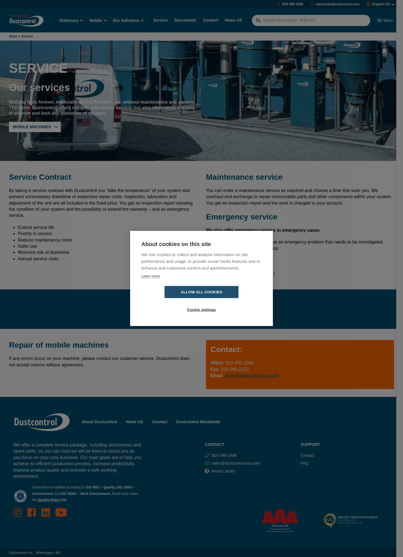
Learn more (150, 285)
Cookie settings (233, 301)
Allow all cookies (169, 301)
